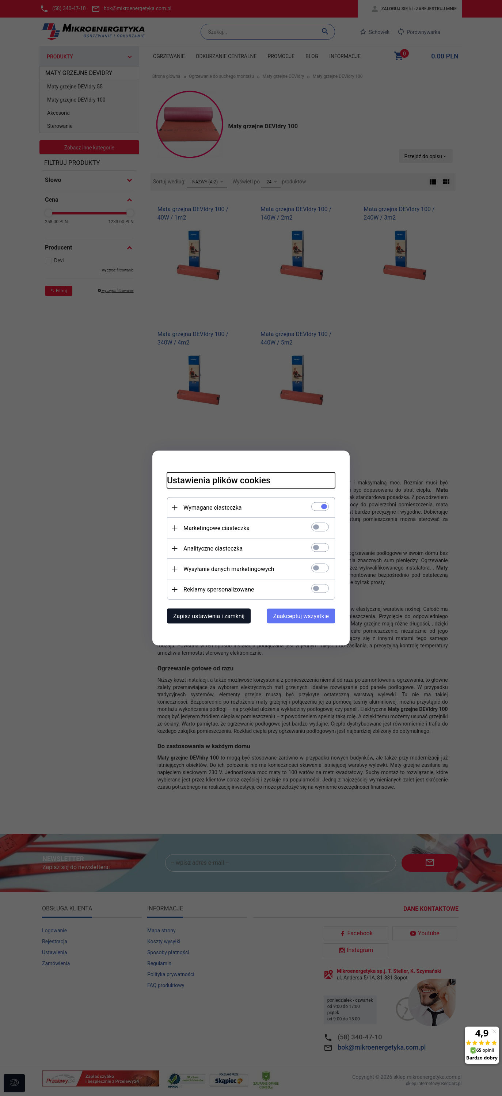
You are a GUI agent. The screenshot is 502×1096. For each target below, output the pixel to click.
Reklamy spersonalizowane (218, 589)
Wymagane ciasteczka (212, 507)
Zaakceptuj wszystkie (301, 616)
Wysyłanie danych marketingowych (228, 569)
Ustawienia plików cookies (218, 480)
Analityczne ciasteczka (213, 548)
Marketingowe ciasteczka (216, 528)
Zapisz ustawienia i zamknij (208, 616)
